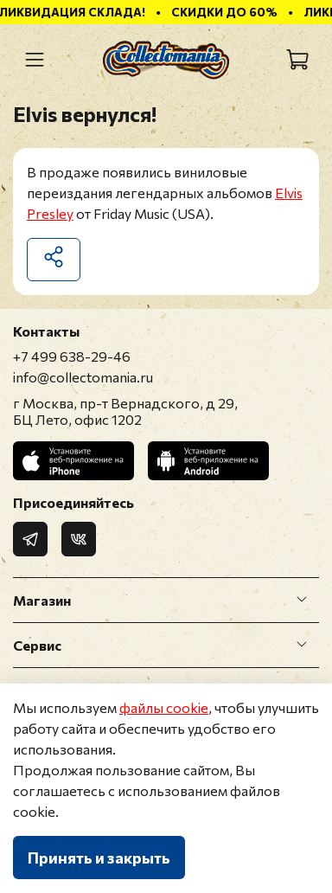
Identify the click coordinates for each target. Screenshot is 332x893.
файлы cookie (163, 707)
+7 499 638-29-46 (72, 356)
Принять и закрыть (99, 857)
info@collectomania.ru (83, 377)
